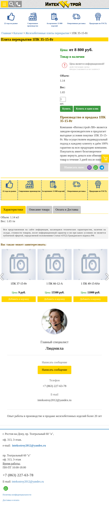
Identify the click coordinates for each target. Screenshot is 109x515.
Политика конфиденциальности (17, 494)
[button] (18, 4)
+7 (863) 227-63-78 (54, 386)
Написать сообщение (54, 369)
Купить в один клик (87, 108)
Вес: (62, 87)
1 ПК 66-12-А (54, 283)
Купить (66, 108)
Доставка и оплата (11, 500)
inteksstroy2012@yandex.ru (54, 400)
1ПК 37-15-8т (19, 283)
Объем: (64, 75)
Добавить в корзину (18, 299)
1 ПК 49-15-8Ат (90, 283)
